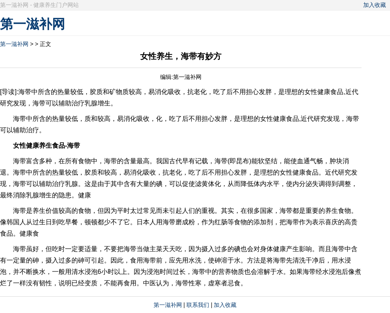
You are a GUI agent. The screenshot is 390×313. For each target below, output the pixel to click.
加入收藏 (374, 5)
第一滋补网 (14, 44)
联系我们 (197, 305)
